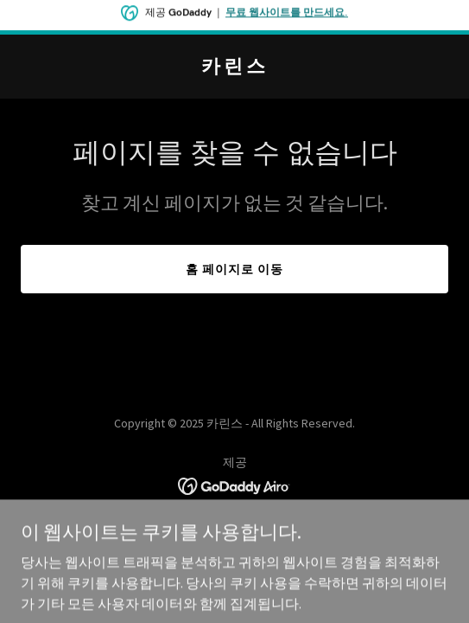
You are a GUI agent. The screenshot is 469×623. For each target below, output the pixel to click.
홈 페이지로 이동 (234, 269)
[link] (234, 67)
